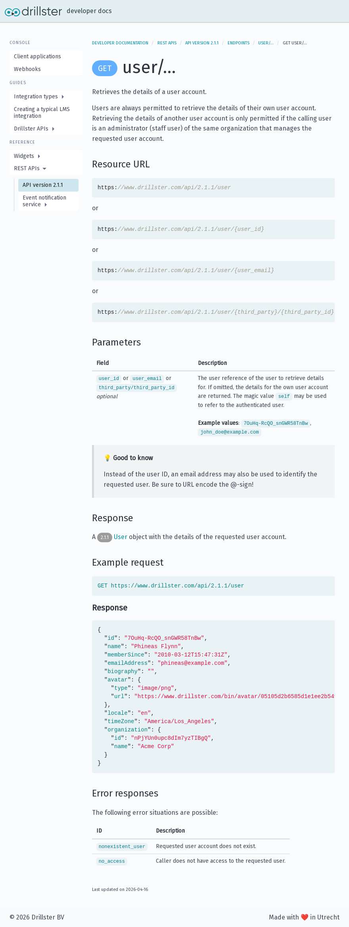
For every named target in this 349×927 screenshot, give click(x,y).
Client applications (37, 56)
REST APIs (166, 43)
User (120, 536)
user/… (266, 43)
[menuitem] (46, 96)
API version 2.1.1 (202, 43)
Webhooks (27, 69)
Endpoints (238, 43)
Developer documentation (120, 43)
